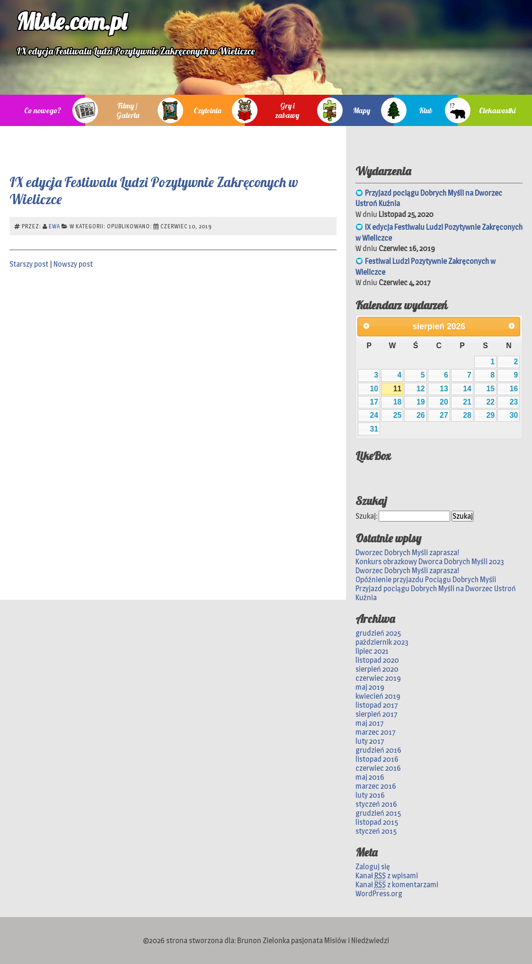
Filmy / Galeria (127, 110)
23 (514, 402)
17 (374, 402)
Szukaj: (366, 516)
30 (514, 415)
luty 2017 (369, 741)
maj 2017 (369, 723)
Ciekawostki (497, 110)
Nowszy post (73, 264)
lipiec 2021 (372, 651)
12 (421, 389)
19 (421, 402)
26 (421, 415)
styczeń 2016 (376, 804)
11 (397, 389)
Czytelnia (207, 110)
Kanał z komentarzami (396, 885)
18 (397, 402)
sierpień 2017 (376, 714)
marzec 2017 (375, 732)
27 (444, 415)
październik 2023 (381, 642)
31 (374, 429)
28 (467, 415)
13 (444, 389)
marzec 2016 (375, 786)
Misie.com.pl (71, 21)
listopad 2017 (376, 705)
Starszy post (28, 264)
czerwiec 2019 (378, 678)
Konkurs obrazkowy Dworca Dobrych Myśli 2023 (429, 561)
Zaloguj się (372, 866)
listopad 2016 (377, 759)
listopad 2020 (377, 660)
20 (444, 402)
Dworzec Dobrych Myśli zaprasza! (407, 552)
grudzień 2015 (378, 813)
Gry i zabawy (287, 110)
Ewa (54, 226)
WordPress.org (378, 893)
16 (514, 389)
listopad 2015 (376, 822)
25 (397, 415)
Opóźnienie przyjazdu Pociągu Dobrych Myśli (425, 579)
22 (490, 402)
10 (374, 389)
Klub (426, 110)
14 (467, 389)
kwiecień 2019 (377, 696)
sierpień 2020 (377, 669)
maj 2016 (369, 777)
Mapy (361, 110)
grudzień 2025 (378, 633)
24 (374, 415)
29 (490, 415)
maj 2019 (369, 687)
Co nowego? (43, 110)
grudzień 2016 (378, 750)
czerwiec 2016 (378, 768)
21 (467, 402)
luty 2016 (370, 795)
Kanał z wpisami (386, 876)
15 (490, 389)
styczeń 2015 (376, 831)
